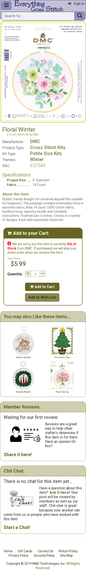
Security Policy (44, 555)
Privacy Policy (18, 555)
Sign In (76, 3)
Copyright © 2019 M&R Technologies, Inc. (35, 563)
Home (8, 551)
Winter (37, 159)
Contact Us (45, 551)
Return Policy (68, 551)
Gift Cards (25, 551)
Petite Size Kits (46, 153)
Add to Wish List (42, 297)
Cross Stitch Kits (48, 147)
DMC (35, 141)
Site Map (66, 555)
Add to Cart (42, 287)
